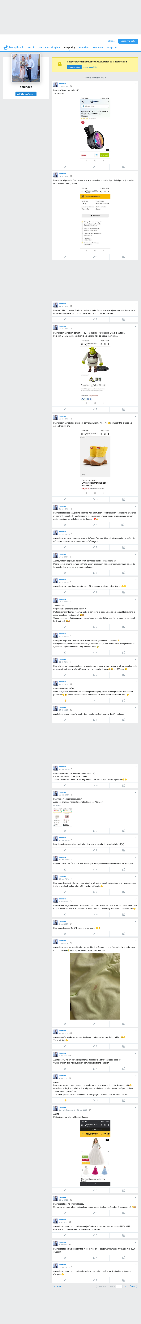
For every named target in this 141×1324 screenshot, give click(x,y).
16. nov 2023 (64, 509)
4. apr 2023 (63, 1078)
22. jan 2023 (63, 1200)
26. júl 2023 (63, 582)
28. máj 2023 (64, 769)
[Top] (57, 1286)
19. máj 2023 (64, 860)
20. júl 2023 (63, 636)
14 (95, 167)
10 (95, 785)
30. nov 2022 (64, 1267)
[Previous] (100, 1286)
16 (95, 525)
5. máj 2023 (63, 943)
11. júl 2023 (63, 662)
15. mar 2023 (82, 1110)
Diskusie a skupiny (49, 47)
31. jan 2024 (63, 176)
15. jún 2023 (63, 710)
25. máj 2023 (64, 840)
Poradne (83, 47)
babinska (62, 84)
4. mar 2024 (63, 86)
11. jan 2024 (63, 306)
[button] (71, 86)
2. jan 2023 (63, 1222)
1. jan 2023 (63, 1245)
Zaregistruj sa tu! (128, 41)
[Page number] (119, 1286)
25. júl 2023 (63, 602)
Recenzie (98, 47)
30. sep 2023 (64, 534)
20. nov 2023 (64, 419)
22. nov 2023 (64, 329)
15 (95, 1024)
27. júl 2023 (63, 557)
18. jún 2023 (63, 684)
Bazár (31, 47)
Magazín (112, 47)
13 (95, 499)
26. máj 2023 (64, 795)
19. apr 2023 (63, 1033)
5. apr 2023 (63, 1056)
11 (95, 257)
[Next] (133, 1286)
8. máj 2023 (63, 901)
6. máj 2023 (63, 924)
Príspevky (69, 47)
